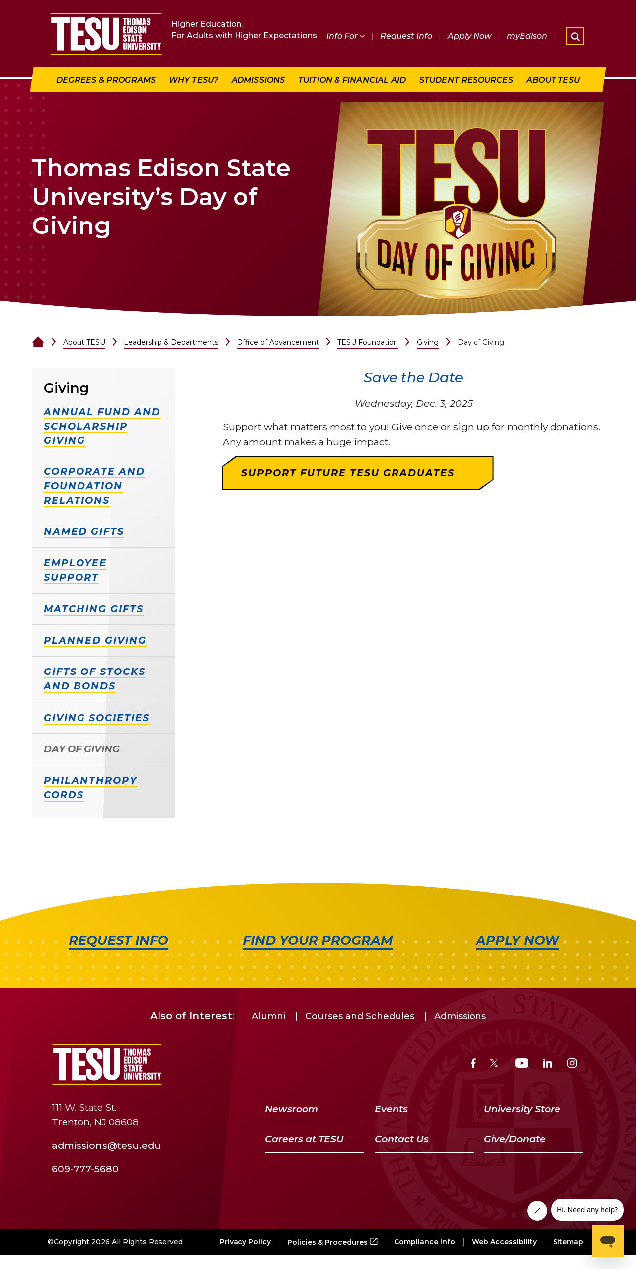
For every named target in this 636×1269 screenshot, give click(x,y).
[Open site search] (575, 36)
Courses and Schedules (359, 1016)
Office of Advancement (278, 342)
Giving (428, 342)
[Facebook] (473, 1064)
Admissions (460, 1016)
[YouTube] (522, 1064)
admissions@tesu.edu (106, 1145)
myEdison (527, 36)
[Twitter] (495, 1064)
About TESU (84, 342)
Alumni (268, 1016)
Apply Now (469, 36)
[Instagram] (572, 1064)
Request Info (406, 36)
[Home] (38, 342)
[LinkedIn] (547, 1064)
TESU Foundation (367, 342)
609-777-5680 (85, 1169)
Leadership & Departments (171, 342)
